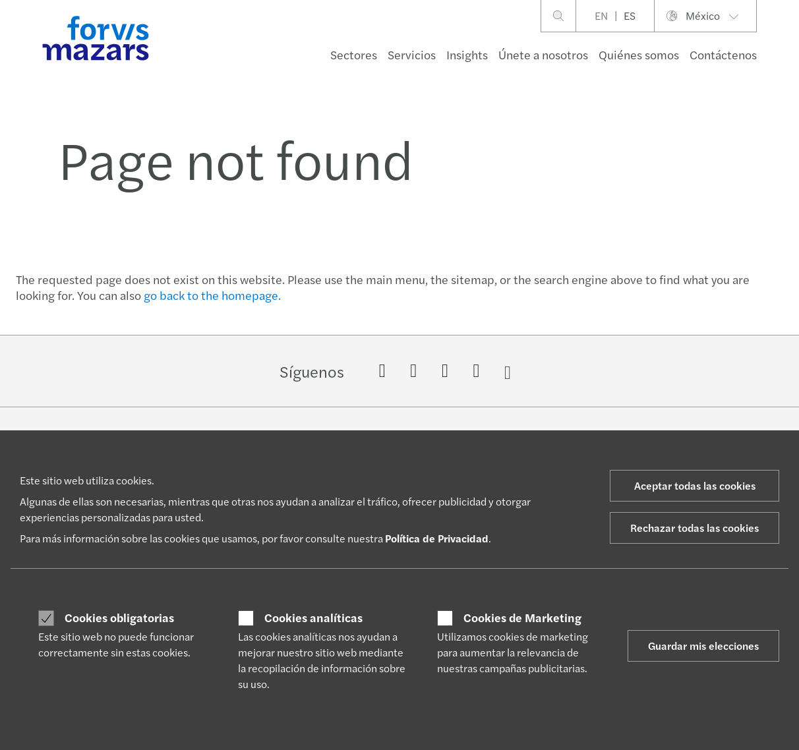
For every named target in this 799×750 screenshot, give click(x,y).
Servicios (412, 54)
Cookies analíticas (313, 617)
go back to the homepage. (212, 295)
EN (601, 15)
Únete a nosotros (543, 54)
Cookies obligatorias (119, 617)
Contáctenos (723, 54)
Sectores (353, 54)
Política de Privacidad (436, 538)
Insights (467, 54)
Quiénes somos (639, 54)
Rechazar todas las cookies (694, 527)
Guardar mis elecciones (703, 645)
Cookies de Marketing (522, 617)
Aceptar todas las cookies (694, 485)
